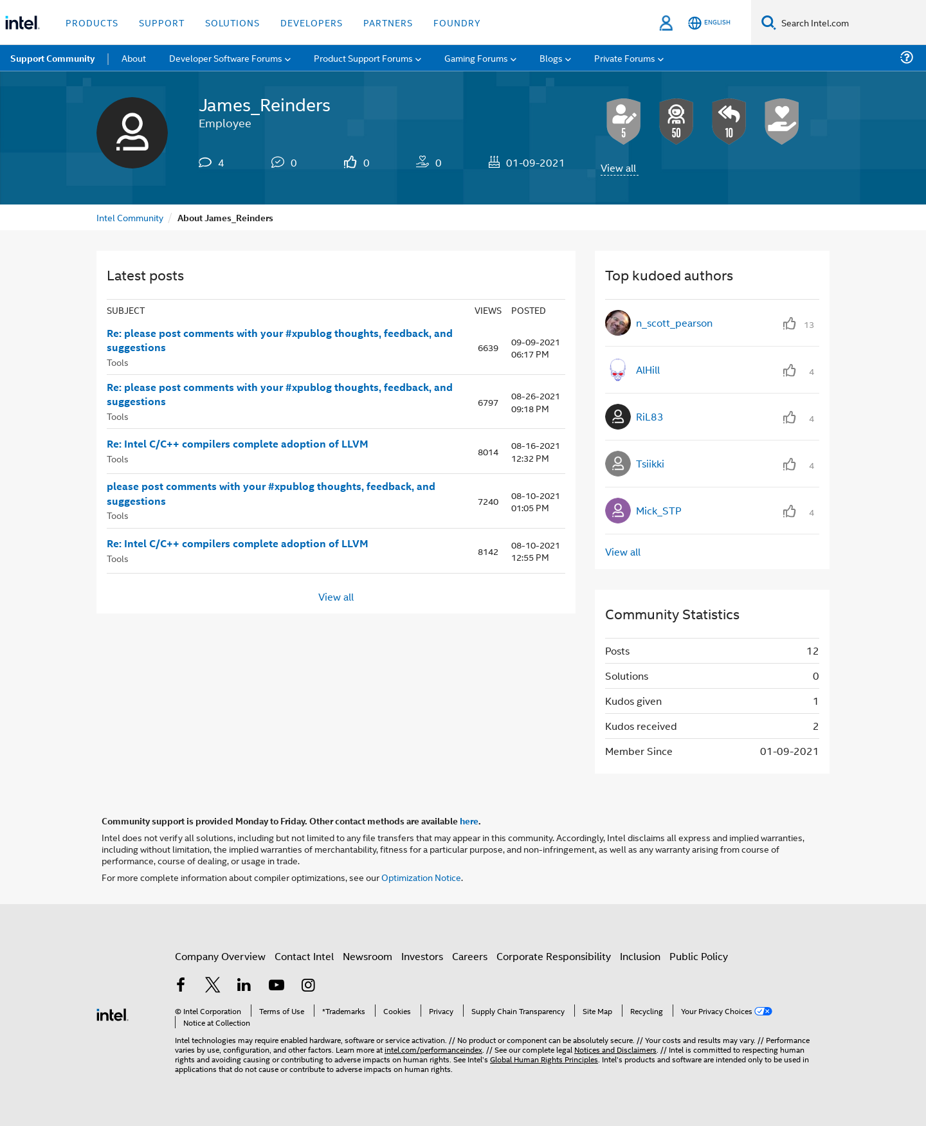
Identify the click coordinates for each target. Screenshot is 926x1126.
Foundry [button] (457, 22)
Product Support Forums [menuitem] (363, 57)
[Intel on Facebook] (181, 986)
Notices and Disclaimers (615, 1049)
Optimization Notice (421, 877)
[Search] (768, 22)
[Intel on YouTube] (276, 986)
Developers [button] (311, 22)
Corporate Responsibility (553, 956)
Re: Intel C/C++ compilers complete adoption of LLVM (237, 444)
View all (618, 167)
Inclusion (640, 956)
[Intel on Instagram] (308, 986)
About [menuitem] (134, 57)
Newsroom (367, 956)
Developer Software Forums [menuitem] (225, 57)
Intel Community (129, 217)
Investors (422, 956)
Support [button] (162, 22)
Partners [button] (388, 22)
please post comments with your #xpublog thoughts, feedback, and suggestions (271, 493)
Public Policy (698, 956)
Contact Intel (304, 956)
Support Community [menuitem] (52, 58)
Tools (118, 361)
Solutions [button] (232, 22)
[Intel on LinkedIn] (244, 986)
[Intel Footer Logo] (112, 1013)
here (469, 820)
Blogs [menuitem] (551, 57)
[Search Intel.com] (851, 23)
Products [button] (92, 22)
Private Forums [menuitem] (624, 57)
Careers (469, 956)
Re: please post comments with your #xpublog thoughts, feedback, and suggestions (280, 340)
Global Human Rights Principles (544, 1059)
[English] (709, 23)
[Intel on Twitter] (213, 986)
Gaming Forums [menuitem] (476, 57)
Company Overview (220, 956)
